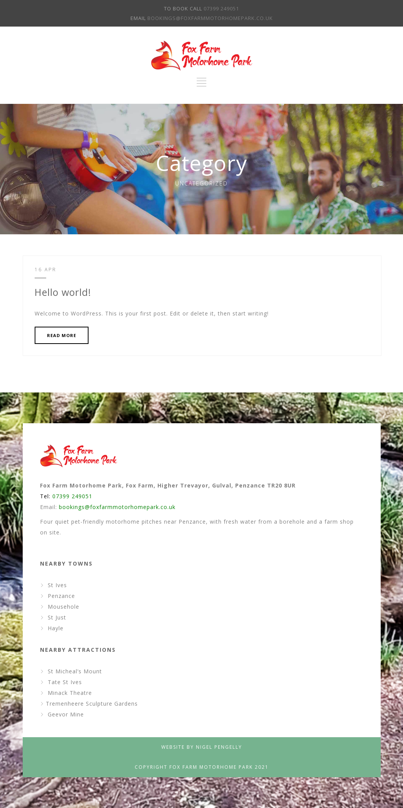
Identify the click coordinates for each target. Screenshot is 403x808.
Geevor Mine (66, 714)
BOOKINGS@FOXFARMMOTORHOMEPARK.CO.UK (210, 18)
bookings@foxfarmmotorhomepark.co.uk (117, 507)
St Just (57, 617)
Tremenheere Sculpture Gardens (92, 703)
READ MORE (61, 335)
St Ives (57, 585)
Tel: (66, 496)
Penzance (61, 595)
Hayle (56, 628)
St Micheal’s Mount (75, 671)
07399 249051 (221, 8)
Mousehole (63, 606)
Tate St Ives (65, 682)
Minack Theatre (70, 692)
